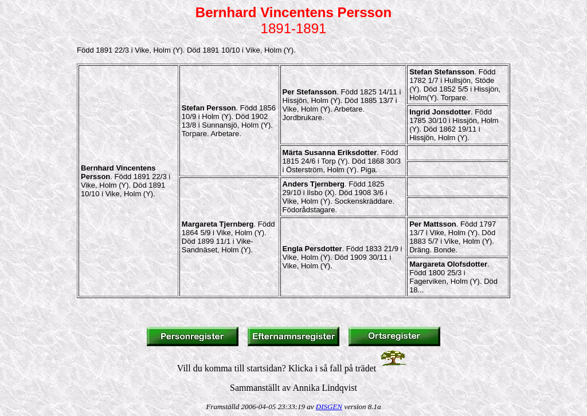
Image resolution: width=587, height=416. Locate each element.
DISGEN (329, 406)
